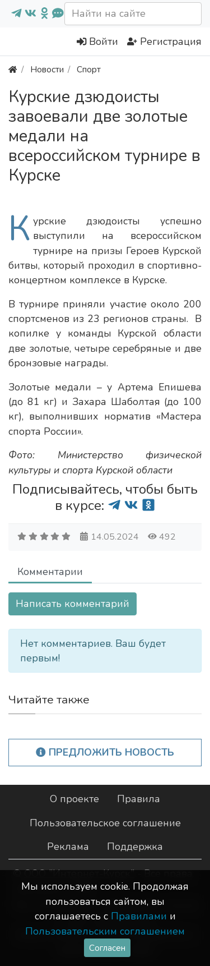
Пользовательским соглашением (105, 931)
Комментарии (50, 571)
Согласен (107, 948)
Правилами (139, 916)
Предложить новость (105, 752)
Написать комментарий (72, 603)
